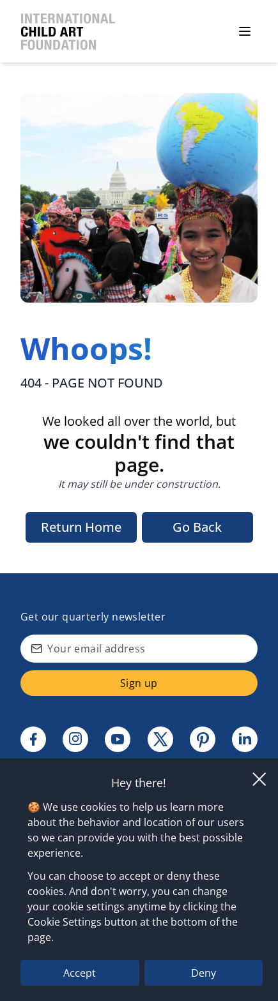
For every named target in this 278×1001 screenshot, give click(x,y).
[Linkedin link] (245, 739)
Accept (79, 973)
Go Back (197, 527)
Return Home (81, 527)
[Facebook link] (33, 739)
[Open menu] (245, 31)
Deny (203, 973)
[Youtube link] (117, 739)
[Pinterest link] (202, 739)
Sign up (139, 683)
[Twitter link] (160, 739)
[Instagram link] (75, 739)
